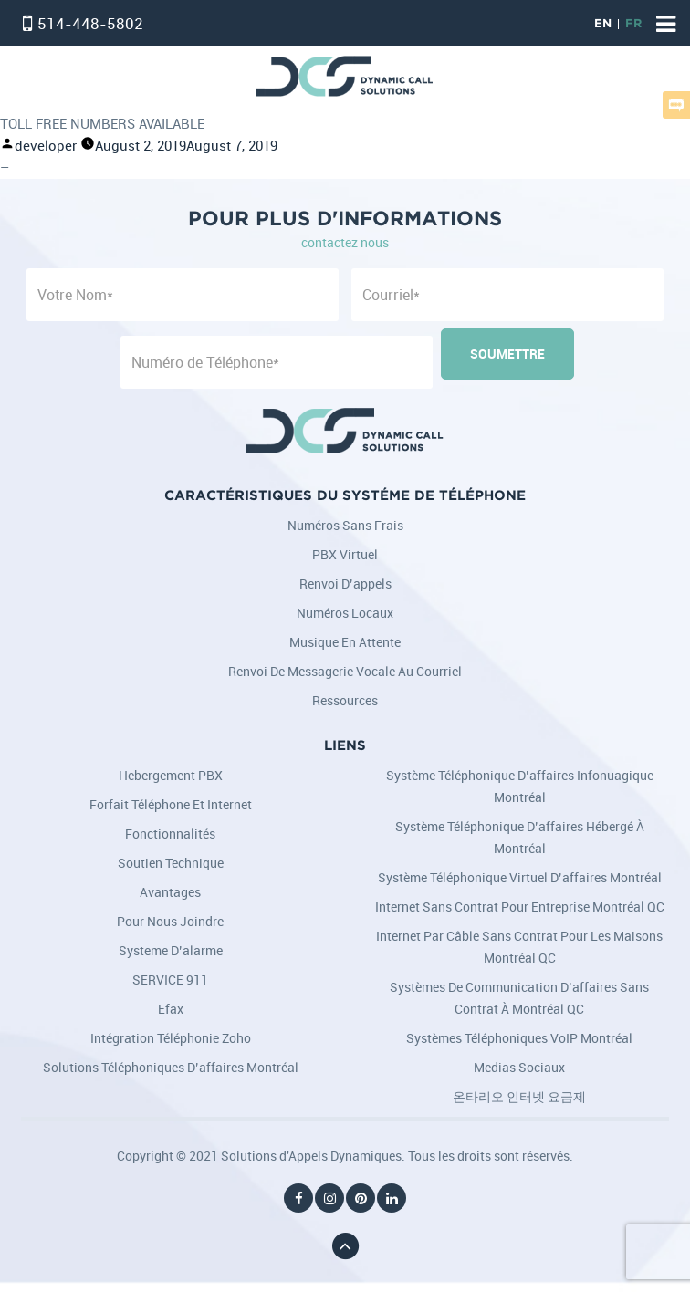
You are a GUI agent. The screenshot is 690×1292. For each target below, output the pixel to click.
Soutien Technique (171, 862)
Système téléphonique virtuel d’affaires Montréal (520, 877)
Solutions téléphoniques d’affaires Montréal (170, 1067)
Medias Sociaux (519, 1067)
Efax (170, 1008)
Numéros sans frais (345, 525)
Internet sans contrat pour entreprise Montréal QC (519, 906)
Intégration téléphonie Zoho (170, 1038)
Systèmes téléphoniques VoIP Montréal (519, 1038)
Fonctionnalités (170, 833)
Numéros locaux (345, 612)
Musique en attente (345, 642)
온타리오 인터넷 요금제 (519, 1096)
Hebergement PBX (171, 775)
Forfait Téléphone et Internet (170, 804)
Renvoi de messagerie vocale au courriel (345, 671)
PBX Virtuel (345, 554)
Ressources (345, 700)
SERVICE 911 (170, 979)
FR (633, 24)
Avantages (170, 892)
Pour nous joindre (170, 921)
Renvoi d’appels (345, 583)
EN (603, 24)
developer (46, 145)
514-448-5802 (90, 23)
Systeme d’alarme (171, 950)
